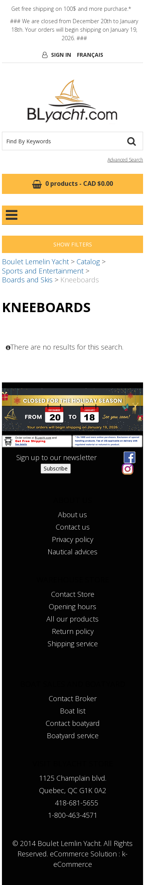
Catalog (88, 261)
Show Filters (72, 244)
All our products (72, 618)
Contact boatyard (73, 723)
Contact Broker (73, 698)
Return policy (73, 631)
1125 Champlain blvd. (72, 778)
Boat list (72, 710)
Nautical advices (72, 551)
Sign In (61, 54)
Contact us (73, 527)
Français (90, 54)
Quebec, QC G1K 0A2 (72, 790)
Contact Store (72, 594)
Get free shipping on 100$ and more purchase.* (71, 8)
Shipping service (73, 643)
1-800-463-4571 (72, 815)
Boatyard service (73, 735)
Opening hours (72, 606)
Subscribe (56, 468)
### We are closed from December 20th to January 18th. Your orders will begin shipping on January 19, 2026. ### (74, 29)
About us (72, 514)
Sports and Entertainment (43, 270)
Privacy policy (72, 539)
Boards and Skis (27, 279)
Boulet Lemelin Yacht (35, 261)
